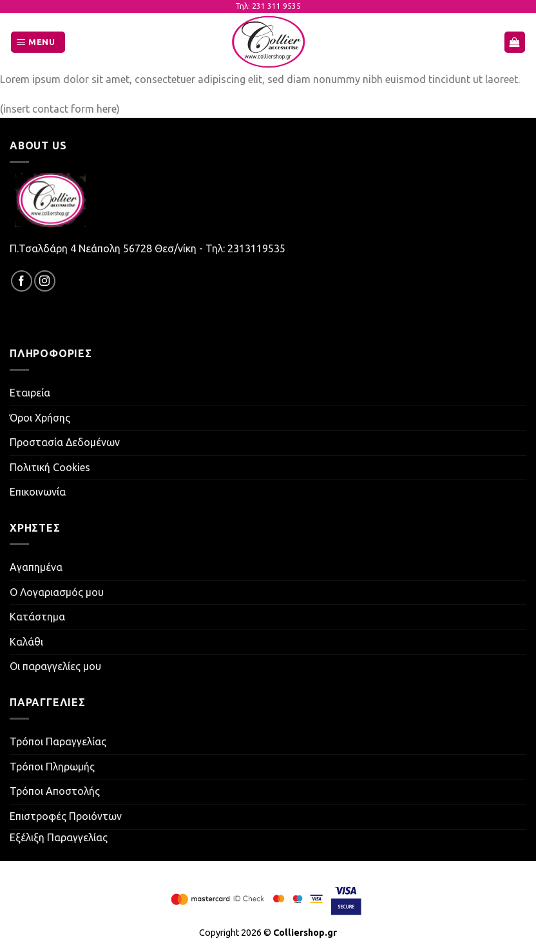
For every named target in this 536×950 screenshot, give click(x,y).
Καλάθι (26, 641)
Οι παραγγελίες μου (55, 666)
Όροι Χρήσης (40, 418)
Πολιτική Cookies (50, 467)
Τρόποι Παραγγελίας (58, 741)
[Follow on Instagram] (44, 281)
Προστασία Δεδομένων (65, 442)
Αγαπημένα (36, 567)
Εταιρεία (30, 392)
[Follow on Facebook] (21, 281)
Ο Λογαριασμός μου (57, 592)
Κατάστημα (37, 616)
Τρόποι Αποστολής (55, 791)
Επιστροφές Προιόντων (66, 816)
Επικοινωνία (38, 492)
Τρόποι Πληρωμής (52, 766)
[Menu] (38, 42)
